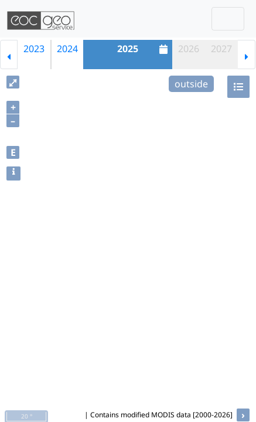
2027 (221, 48)
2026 (188, 48)
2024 (67, 48)
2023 (34, 48)
